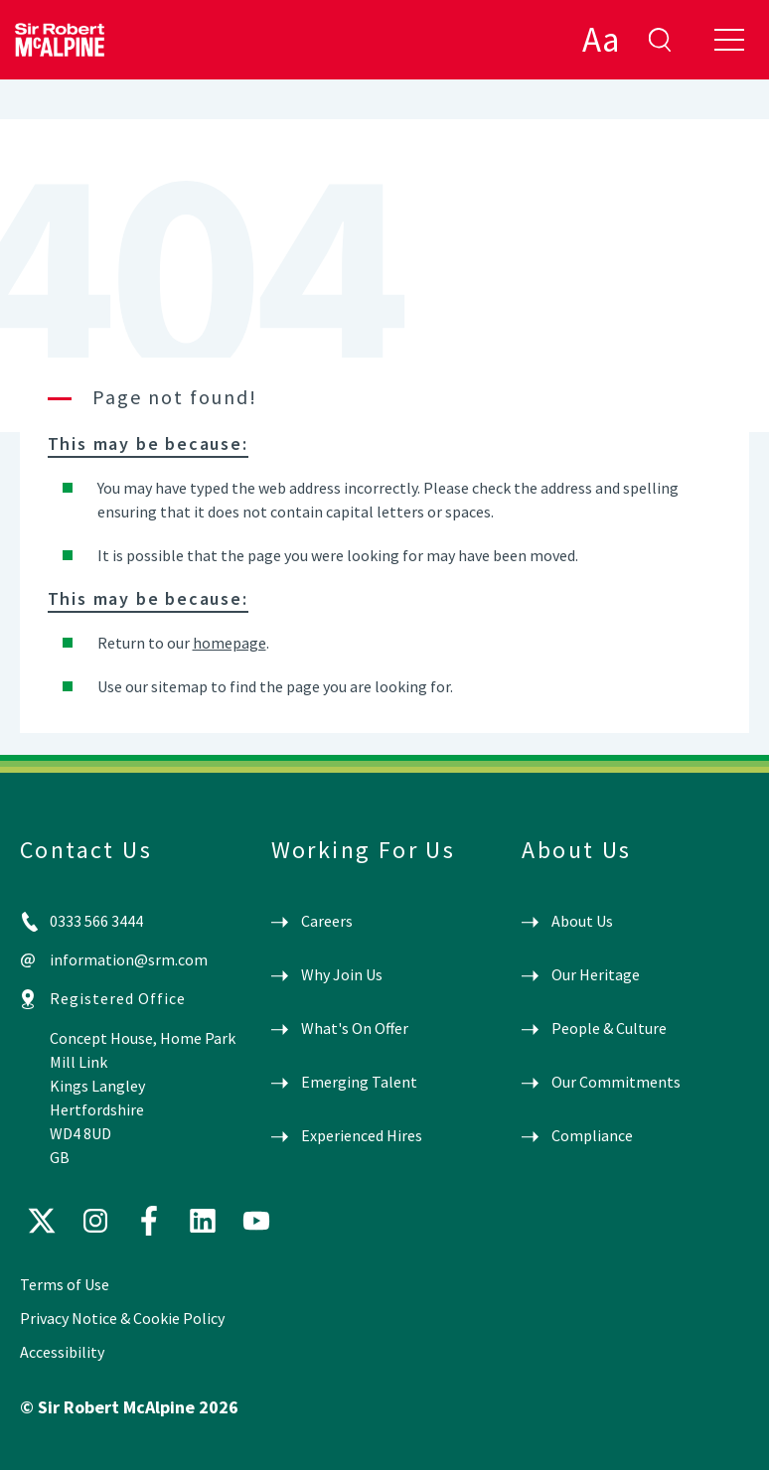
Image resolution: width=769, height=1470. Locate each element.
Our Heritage (595, 974)
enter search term (660, 39)
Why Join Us (342, 974)
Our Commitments (616, 1082)
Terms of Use (64, 1284)
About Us (582, 921)
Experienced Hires (361, 1135)
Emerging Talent (359, 1082)
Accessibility (62, 1352)
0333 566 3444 (96, 921)
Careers (327, 921)
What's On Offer (354, 1028)
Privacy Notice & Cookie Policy (122, 1318)
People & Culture (609, 1028)
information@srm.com (129, 959)
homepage (229, 643)
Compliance (592, 1135)
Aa (600, 40)
